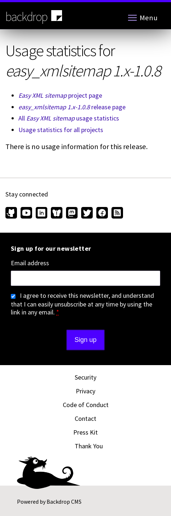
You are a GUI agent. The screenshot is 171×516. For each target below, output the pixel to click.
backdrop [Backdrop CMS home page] (34, 16)
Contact (85, 418)
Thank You (89, 446)
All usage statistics (68, 118)
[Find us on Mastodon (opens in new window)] (71, 213)
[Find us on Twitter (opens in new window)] (87, 213)
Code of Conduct (86, 405)
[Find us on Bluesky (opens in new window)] (56, 213)
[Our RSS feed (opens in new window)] (116, 213)
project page (60, 95)
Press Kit (85, 432)
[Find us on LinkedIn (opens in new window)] (41, 213)
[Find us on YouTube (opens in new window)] (26, 213)
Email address (30, 263)
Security (85, 377)
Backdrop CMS (64, 501)
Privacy (85, 391)
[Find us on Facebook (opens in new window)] (102, 213)
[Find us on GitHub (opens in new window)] (12, 213)
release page (72, 107)
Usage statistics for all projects (60, 130)
